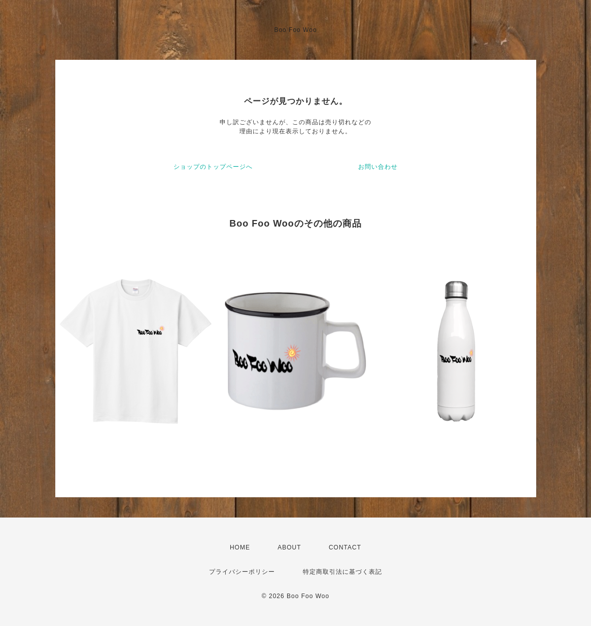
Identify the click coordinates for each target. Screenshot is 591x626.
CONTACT (345, 547)
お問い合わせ (378, 166)
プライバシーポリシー (242, 571)
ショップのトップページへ (213, 166)
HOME (240, 547)
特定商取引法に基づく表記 (342, 571)
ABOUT (289, 547)
